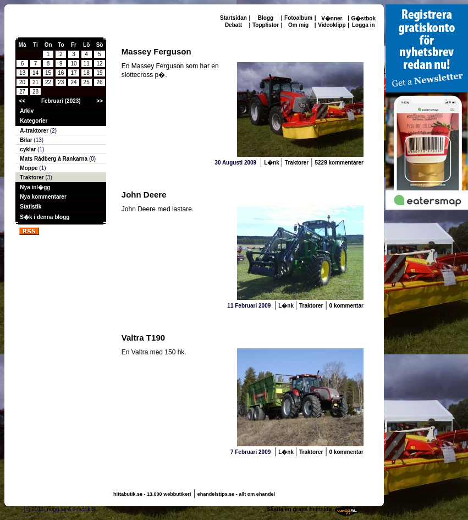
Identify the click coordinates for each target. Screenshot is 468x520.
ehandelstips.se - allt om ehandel (236, 494)
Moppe (29, 168)
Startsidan (233, 18)
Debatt (233, 25)
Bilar (27, 140)
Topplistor (265, 25)
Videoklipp (331, 25)
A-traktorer (34, 131)
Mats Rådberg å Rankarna (54, 159)
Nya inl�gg (35, 187)
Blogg (265, 18)
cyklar (28, 149)
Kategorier (33, 121)
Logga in (363, 25)
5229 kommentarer (339, 163)
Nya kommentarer (43, 197)
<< (22, 101)
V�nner (331, 18)
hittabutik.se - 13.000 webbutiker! (152, 494)
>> (99, 101)
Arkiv (27, 111)
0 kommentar (346, 306)
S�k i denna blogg (44, 217)
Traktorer (32, 177)
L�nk (272, 163)
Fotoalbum (298, 18)
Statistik (30, 207)
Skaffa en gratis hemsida (299, 509)
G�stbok (363, 18)
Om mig (298, 25)
